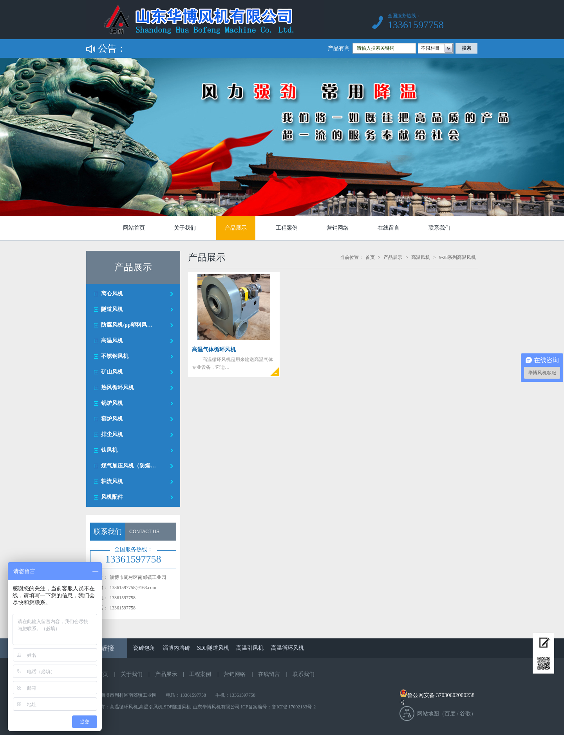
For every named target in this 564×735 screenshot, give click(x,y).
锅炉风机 (112, 403)
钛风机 (109, 450)
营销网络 (338, 228)
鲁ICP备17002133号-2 (294, 707)
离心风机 (112, 294)
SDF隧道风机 (213, 648)
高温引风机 (250, 648)
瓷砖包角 (144, 648)
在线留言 (389, 228)
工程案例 (287, 228)
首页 (370, 257)
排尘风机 (112, 434)
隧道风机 (112, 309)
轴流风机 (112, 481)
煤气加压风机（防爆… (128, 466)
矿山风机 (112, 372)
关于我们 (185, 228)
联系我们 (439, 228)
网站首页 (134, 228)
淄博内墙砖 (176, 648)
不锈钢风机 (114, 356)
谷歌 (465, 714)
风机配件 (112, 497)
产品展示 (236, 228)
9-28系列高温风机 (457, 257)
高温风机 (112, 340)
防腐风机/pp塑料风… (126, 325)
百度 (450, 714)
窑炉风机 (112, 419)
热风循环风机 (117, 387)
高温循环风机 (287, 648)
